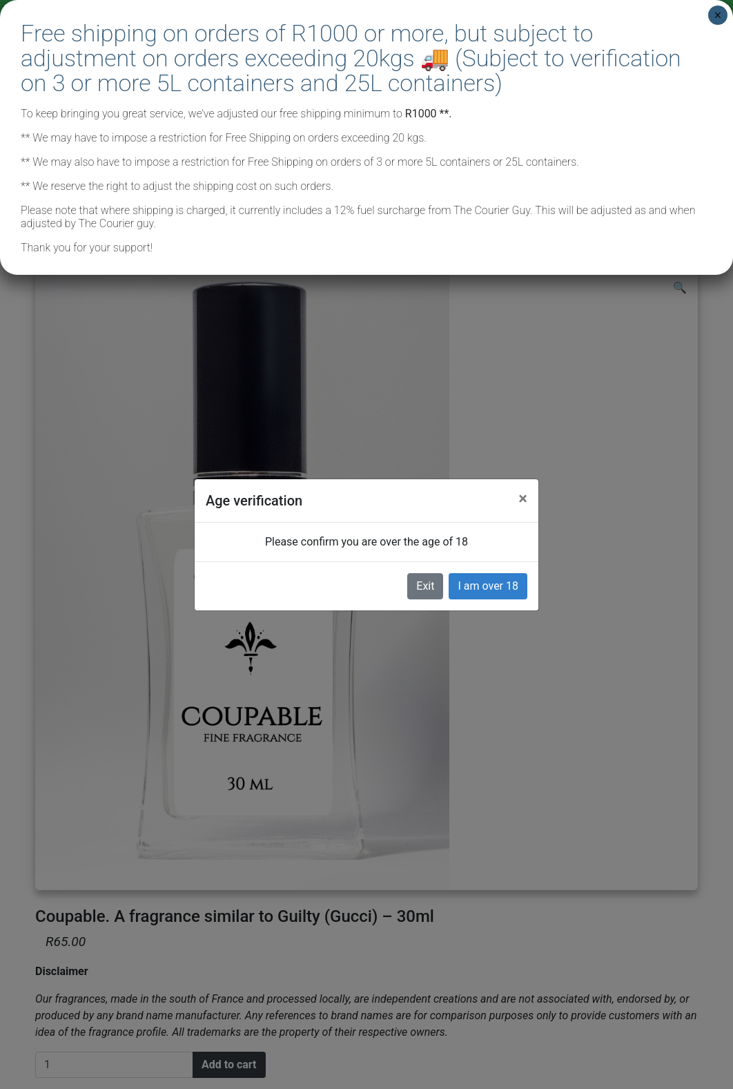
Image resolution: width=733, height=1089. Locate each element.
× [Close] (717, 15)
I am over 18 (488, 585)
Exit (425, 585)
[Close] (522, 498)
